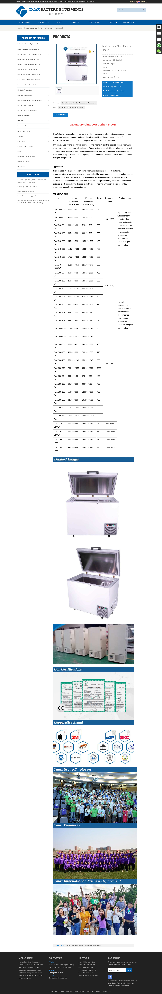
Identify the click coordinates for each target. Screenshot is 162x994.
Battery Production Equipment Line (28, 44)
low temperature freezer (93, 945)
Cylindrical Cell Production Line (88, 970)
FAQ (76, 991)
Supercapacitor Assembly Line (27, 69)
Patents (113, 22)
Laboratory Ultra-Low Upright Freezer (71, 107)
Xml (110, 991)
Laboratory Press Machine (26, 126)
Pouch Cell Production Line (87, 962)
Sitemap (98, 991)
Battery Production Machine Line (119, 986)
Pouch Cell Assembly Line (86, 973)
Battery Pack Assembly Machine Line (123, 983)
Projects (75, 22)
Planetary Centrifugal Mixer (26, 156)
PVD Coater (21, 141)
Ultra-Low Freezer (77, 945)
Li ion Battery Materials (24, 95)
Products (43, 22)
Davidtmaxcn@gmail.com (48, 1)
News (82, 991)
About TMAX (24, 22)
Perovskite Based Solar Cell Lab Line (29, 85)
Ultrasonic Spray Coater (25, 146)
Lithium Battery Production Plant (27, 110)
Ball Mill (19, 151)
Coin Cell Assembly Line (86, 967)
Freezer (68, 945)
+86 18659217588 (72, 1)
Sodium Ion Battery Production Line (28, 64)
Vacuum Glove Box (23, 115)
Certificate (94, 22)
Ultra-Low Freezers (54, 28)
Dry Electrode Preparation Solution (28, 80)
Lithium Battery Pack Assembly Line (29, 54)
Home (20, 28)
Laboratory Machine (34, 28)
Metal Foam (21, 167)
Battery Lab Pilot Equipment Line (28, 49)
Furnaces (20, 121)
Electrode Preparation (24, 90)
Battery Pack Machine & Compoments (29, 100)
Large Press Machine (24, 131)
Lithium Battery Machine (25, 105)
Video (59, 22)
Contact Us (128, 22)
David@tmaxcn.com (27, 1)
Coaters (20, 136)
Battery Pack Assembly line (87, 965)
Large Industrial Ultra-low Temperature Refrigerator (79, 103)
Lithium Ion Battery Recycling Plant (28, 74)
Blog (105, 991)
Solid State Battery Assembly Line (28, 59)
